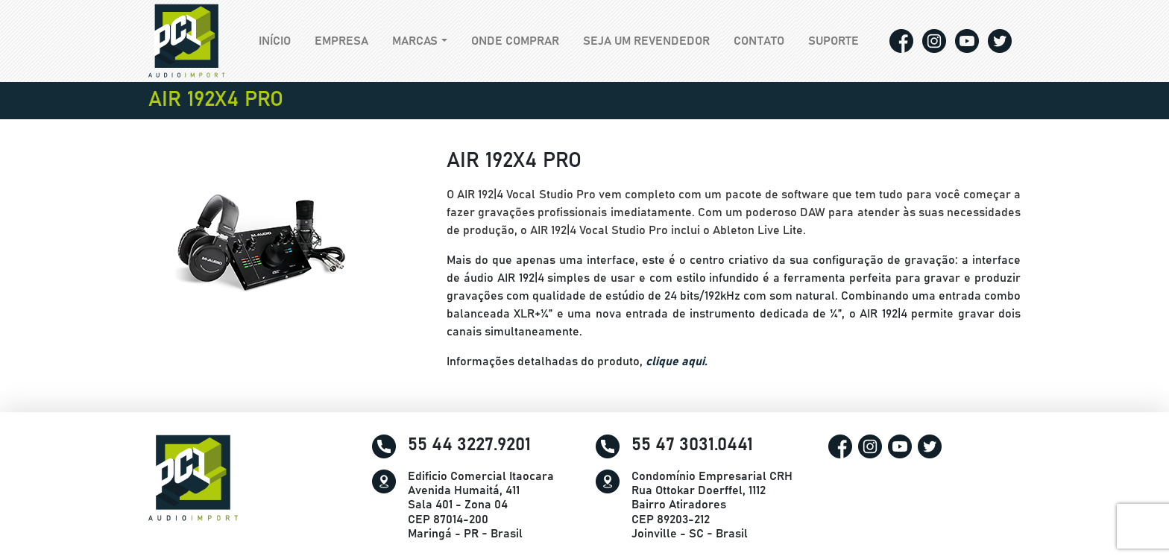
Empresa (341, 41)
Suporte (833, 41)
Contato (759, 41)
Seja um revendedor (646, 41)
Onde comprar (515, 41)
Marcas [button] (415, 41)
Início (281, 39)
